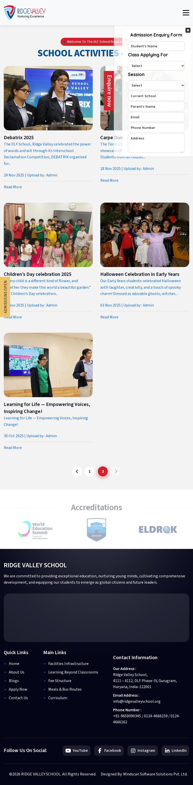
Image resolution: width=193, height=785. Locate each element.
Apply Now (18, 689)
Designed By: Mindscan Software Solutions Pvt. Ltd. (144, 774)
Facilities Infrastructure (68, 663)
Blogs (14, 681)
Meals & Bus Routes (65, 689)
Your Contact (156, 91)
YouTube (76, 750)
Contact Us (18, 698)
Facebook (109, 750)
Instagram (142, 750)
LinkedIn (175, 750)
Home (14, 663)
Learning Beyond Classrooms (73, 672)
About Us (16, 672)
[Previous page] (77, 471)
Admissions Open (5, 297)
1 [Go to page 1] (90, 471)
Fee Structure (59, 681)
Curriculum (57, 698)
